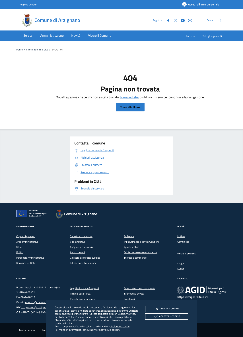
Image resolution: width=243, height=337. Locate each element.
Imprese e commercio (135, 258)
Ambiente (129, 236)
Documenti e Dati (25, 263)
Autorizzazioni (77, 252)
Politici (19, 252)
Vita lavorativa (77, 242)
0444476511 (27, 292)
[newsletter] (188, 20)
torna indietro (129, 97)
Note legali (129, 299)
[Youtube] (181, 20)
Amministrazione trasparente (139, 288)
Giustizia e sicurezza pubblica (85, 258)
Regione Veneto (28, 4)
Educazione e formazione (83, 263)
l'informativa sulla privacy (105, 330)
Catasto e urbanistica (81, 236)
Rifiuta (166, 309)
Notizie (181, 236)
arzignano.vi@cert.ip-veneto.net (38, 307)
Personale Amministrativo (30, 258)
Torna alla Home (130, 107)
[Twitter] (174, 20)
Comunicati (183, 242)
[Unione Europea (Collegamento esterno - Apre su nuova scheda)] (32, 214)
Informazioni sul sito (37, 50)
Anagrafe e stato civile (82, 247)
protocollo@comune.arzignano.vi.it (42, 302)
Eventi (180, 269)
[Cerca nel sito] (219, 20)
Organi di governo (25, 236)
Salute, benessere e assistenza (140, 252)
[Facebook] (166, 20)
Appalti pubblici (131, 247)
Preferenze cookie (119, 326)
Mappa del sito (27, 330)
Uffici (19, 247)
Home (19, 50)
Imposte (190, 36)
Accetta (166, 316)
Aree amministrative (27, 242)
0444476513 (27, 297)
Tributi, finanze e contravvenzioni (141, 242)
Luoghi (180, 263)
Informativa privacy (134, 294)
